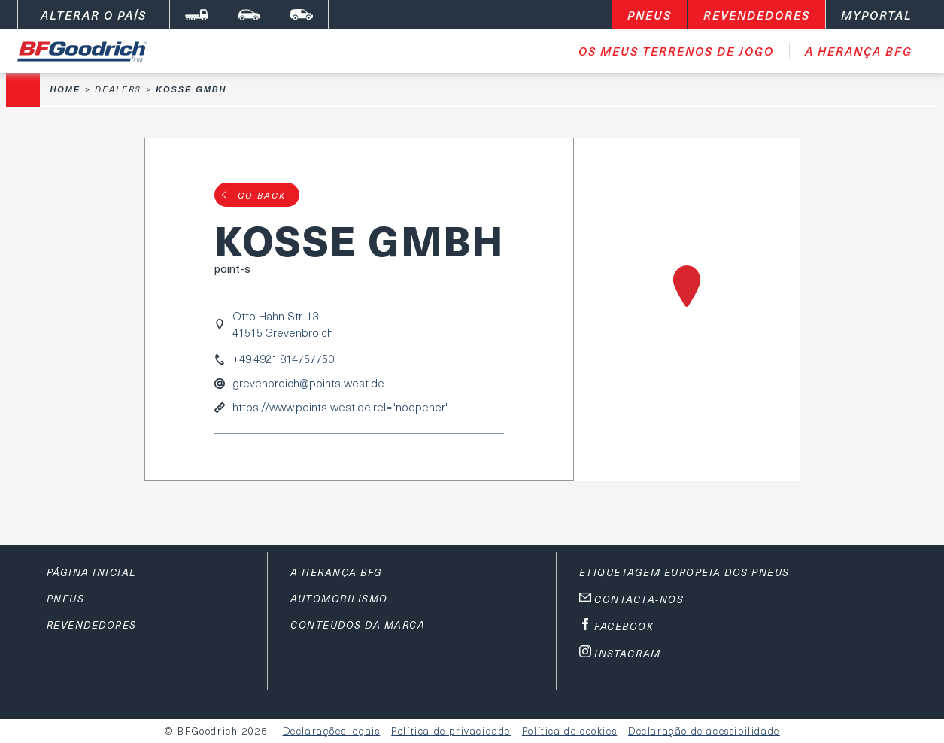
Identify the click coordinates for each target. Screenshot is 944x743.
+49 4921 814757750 (283, 359)
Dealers (118, 89)
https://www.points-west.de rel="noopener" (340, 407)
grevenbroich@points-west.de (308, 383)
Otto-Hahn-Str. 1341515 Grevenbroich (282, 324)
